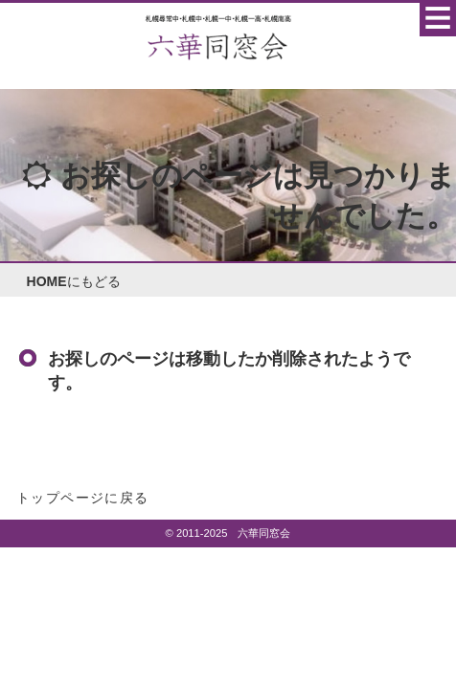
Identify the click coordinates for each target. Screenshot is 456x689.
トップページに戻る (82, 497)
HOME (47, 281)
